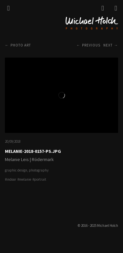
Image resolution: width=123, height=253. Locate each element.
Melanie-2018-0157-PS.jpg (33, 151)
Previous (91, 45)
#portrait (39, 179)
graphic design (16, 170)
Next (108, 45)
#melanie (24, 179)
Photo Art (20, 45)
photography (39, 170)
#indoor (10, 179)
